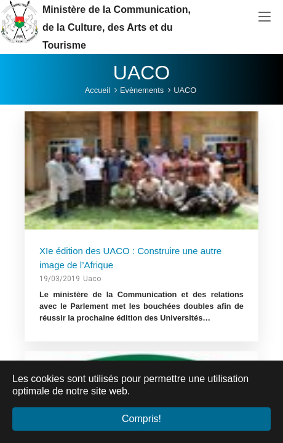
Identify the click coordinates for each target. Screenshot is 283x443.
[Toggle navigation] (264, 17)
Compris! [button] (141, 418)
